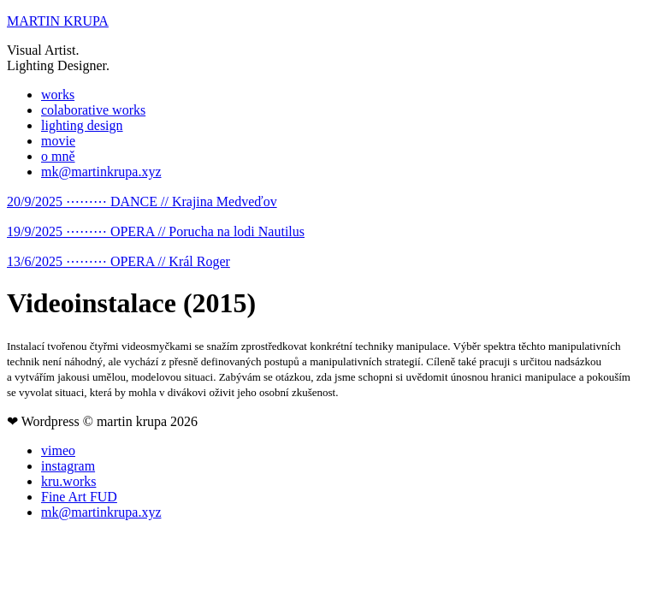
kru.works (68, 481)
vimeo (58, 450)
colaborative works (93, 110)
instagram (68, 466)
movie (58, 140)
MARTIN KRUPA (58, 21)
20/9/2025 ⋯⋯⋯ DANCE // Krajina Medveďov (142, 201)
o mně (58, 156)
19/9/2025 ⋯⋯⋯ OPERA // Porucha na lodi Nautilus (156, 231)
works (57, 94)
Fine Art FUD (79, 496)
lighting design (82, 125)
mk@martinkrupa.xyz (101, 171)
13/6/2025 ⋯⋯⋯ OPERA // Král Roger (118, 261)
